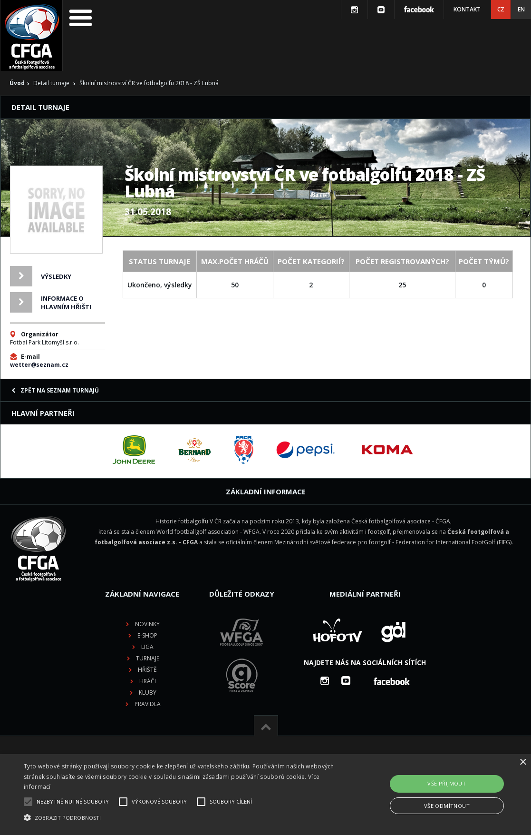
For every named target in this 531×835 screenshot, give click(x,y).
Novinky (147, 624)
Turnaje (147, 658)
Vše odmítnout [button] (447, 805)
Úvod (17, 83)
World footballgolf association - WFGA (208, 532)
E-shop (147, 635)
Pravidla (148, 704)
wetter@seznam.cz (39, 365)
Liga (147, 647)
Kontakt (467, 9)
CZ (500, 9)
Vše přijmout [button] (446, 783)
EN (521, 9)
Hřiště (147, 670)
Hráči (147, 681)
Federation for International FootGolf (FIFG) (454, 542)
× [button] (522, 762)
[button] (181, 818)
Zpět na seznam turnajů (55, 390)
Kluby (147, 692)
